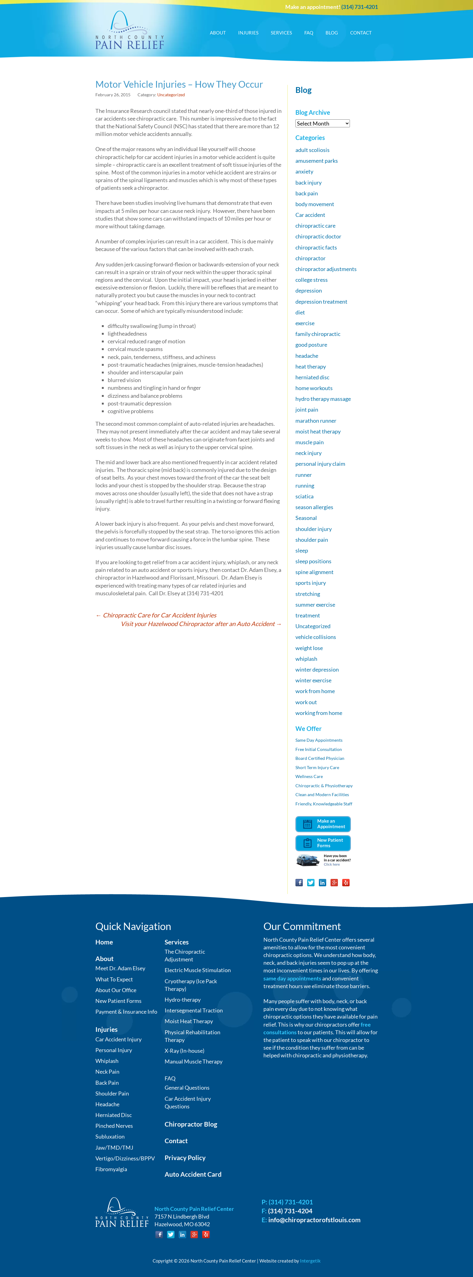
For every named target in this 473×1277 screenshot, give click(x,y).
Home (104, 942)
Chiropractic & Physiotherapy (324, 785)
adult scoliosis (312, 149)
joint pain (306, 409)
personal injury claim (320, 463)
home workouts (314, 388)
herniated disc (312, 377)
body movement (314, 204)
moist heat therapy (318, 431)
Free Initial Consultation (318, 749)
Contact (361, 32)
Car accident (310, 214)
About (218, 32)
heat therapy (310, 366)
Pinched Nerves (114, 1125)
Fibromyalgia (111, 1169)
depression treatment (321, 301)
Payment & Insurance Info (126, 1011)
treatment (307, 615)
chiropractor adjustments (326, 268)
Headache (107, 1104)
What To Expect (114, 979)
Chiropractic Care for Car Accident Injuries (155, 615)
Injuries (248, 32)
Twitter (311, 882)
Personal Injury (113, 1050)
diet (300, 312)
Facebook (299, 882)
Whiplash (106, 1060)
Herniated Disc (113, 1114)
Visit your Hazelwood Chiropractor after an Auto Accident (201, 623)
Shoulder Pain (112, 1093)
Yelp (346, 882)
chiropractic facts (316, 247)
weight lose (309, 647)
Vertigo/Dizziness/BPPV (125, 1158)
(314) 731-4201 (359, 6)
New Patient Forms (118, 1000)
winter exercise (313, 680)
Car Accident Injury (118, 1039)
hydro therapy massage (323, 398)
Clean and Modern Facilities (322, 794)
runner (303, 474)
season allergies (314, 507)
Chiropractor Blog (191, 1124)
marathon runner (315, 420)
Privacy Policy (185, 1157)
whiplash (306, 658)
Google (334, 882)
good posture (311, 344)
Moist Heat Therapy (189, 1021)
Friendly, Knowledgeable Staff (323, 803)
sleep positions (313, 561)
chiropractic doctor (318, 236)
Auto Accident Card (193, 1174)
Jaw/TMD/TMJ (114, 1147)
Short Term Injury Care (317, 767)
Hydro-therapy (183, 999)
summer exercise (315, 604)
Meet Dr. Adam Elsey (120, 968)
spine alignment (314, 572)
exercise (305, 323)
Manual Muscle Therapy (193, 1061)
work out (306, 702)
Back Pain (107, 1082)
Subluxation (110, 1136)
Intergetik (310, 1260)
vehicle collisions (315, 636)
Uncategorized (171, 94)
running (304, 485)
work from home (315, 691)
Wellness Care (309, 776)
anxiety (304, 171)
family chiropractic (317, 333)
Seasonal (306, 517)
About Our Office (115, 990)
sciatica (304, 496)
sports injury (310, 582)
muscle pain (309, 442)
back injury (308, 182)
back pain (306, 193)
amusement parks (316, 160)
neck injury (308, 452)
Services (281, 32)
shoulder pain (311, 539)
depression (308, 290)
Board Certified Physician (319, 758)
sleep (301, 550)
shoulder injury (313, 528)
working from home (318, 712)
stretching (307, 593)
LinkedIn (322, 882)
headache (306, 355)
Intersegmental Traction (194, 1010)
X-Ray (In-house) (184, 1050)
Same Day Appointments (319, 740)
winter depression (317, 669)
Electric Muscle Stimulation (198, 970)
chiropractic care (315, 225)
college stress (311, 279)
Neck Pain (107, 1071)
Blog (332, 32)
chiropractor (310, 258)
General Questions (187, 1087)
